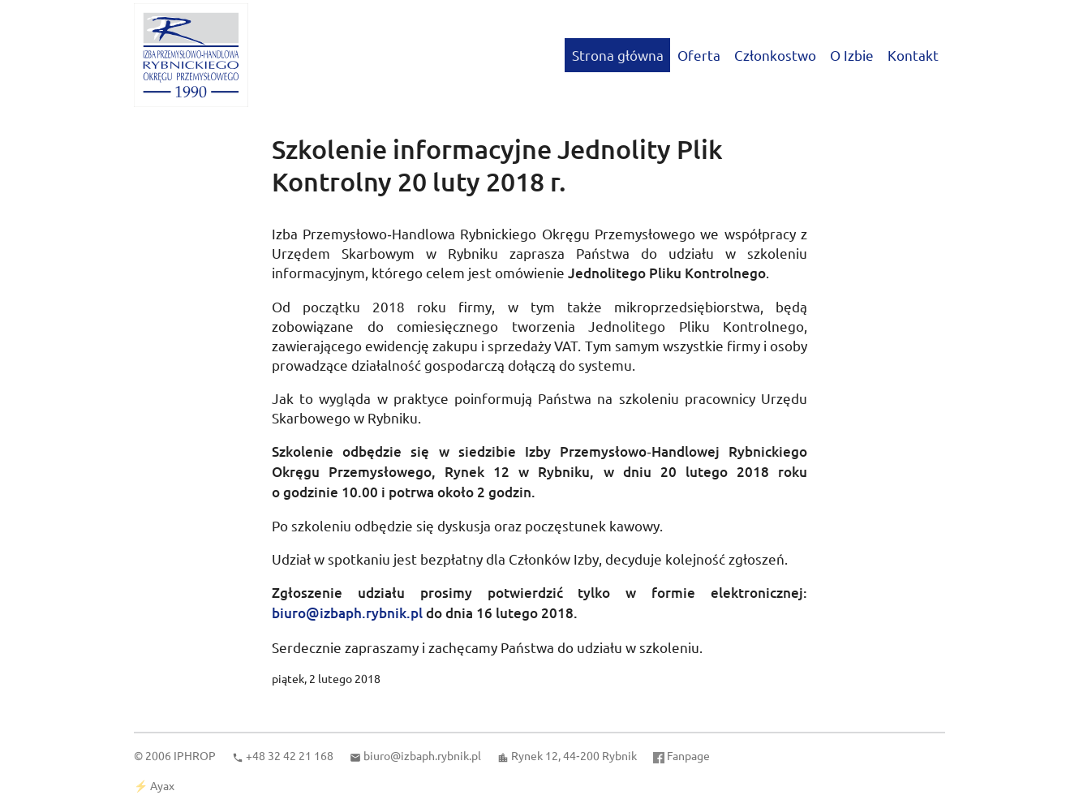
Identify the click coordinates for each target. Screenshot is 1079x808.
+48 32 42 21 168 (289, 755)
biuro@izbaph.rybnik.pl (347, 613)
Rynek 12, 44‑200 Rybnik (574, 755)
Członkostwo (775, 54)
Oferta (698, 54)
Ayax (162, 785)
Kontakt (913, 54)
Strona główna (618, 54)
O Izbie (852, 54)
